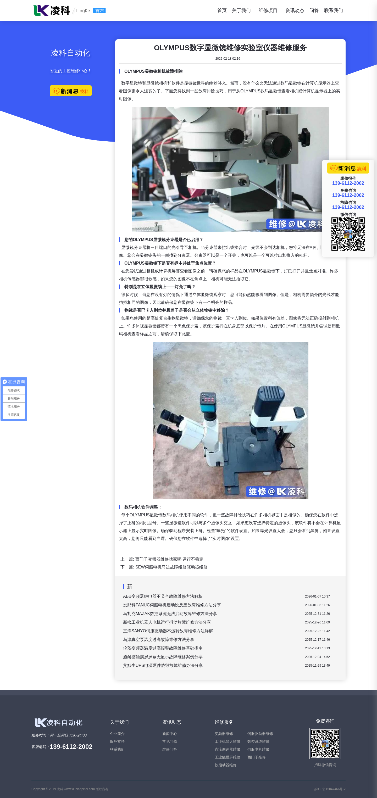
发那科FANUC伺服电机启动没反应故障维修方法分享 (172, 605)
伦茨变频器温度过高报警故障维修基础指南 (163, 648)
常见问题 (169, 741)
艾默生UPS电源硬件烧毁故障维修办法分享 (163, 665)
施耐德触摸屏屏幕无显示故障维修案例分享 (163, 657)
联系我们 (333, 10)
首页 (222, 10)
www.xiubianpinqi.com (79, 789)
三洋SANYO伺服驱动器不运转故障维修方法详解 (168, 631)
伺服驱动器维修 (260, 734)
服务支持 (117, 741)
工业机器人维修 (227, 741)
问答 (314, 10)
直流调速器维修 (227, 749)
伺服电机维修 (258, 749)
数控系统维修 (258, 741)
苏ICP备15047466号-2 (330, 789)
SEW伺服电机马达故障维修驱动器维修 (171, 567)
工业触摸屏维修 (227, 757)
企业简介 (117, 734)
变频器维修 (224, 734)
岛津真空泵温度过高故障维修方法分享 (158, 639)
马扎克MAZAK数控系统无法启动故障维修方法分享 (170, 613)
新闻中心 (169, 734)
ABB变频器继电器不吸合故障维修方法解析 (163, 596)
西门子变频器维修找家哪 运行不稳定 (169, 559)
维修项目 (268, 10)
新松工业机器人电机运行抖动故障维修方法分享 (167, 622)
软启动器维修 (226, 765)
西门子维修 (256, 757)
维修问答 (169, 749)
